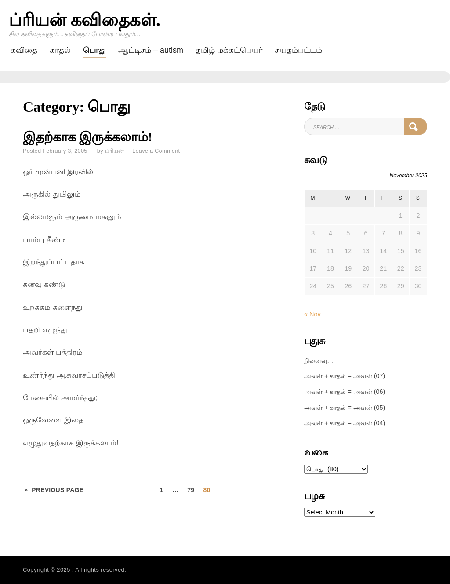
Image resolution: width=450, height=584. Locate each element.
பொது (94, 50)
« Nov (312, 314)
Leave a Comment (156, 150)
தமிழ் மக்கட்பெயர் (229, 50)
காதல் (60, 50)
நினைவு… (318, 360)
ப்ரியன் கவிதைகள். (84, 20)
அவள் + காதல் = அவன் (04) (344, 422)
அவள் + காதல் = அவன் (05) (344, 407)
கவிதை (24, 50)
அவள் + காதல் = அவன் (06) (344, 391)
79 (190, 490)
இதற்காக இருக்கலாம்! (87, 136)
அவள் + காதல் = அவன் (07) (344, 375)
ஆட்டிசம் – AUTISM (150, 50)
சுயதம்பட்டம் (298, 50)
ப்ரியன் (114, 150)
